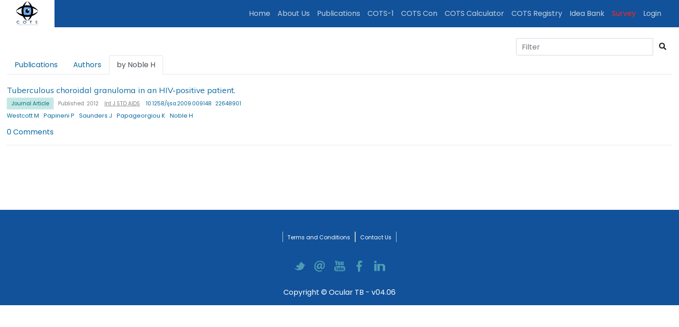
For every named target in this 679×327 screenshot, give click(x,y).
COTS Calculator (474, 13)
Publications (340, 13)
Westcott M (23, 115)
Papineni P (59, 115)
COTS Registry (536, 13)
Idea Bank (587, 13)
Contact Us (376, 237)
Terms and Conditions (318, 237)
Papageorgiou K (141, 115)
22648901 (228, 103)
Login (654, 13)
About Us (294, 13)
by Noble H (136, 64)
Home (261, 13)
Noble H (181, 115)
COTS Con (419, 13)
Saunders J (95, 115)
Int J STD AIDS (122, 103)
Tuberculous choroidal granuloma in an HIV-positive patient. (121, 90)
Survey (624, 13)
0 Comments (30, 132)
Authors (87, 64)
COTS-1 (380, 13)
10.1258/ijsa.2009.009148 (179, 103)
